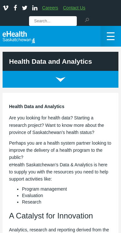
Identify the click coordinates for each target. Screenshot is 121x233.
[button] (87, 19)
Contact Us (74, 7)
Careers (50, 7)
